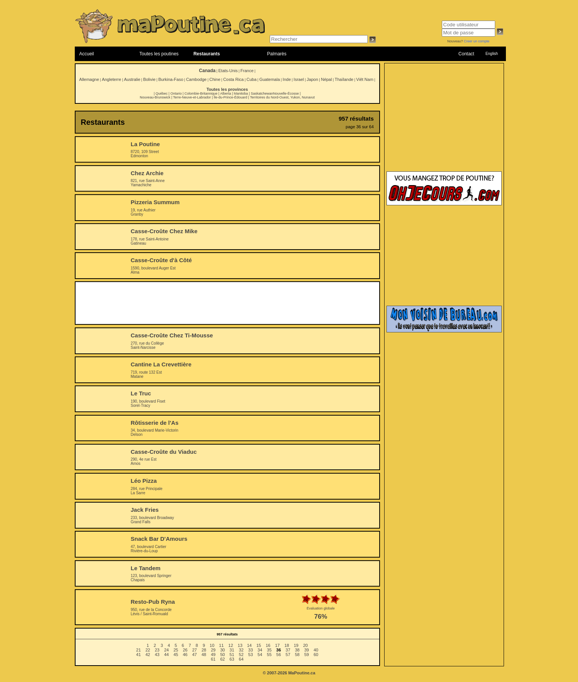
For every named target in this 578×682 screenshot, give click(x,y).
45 (176, 654)
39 (306, 650)
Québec (162, 93)
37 (288, 650)
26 (185, 650)
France (246, 70)
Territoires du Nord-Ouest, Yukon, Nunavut (282, 97)
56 (278, 654)
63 (232, 659)
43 (157, 654)
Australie (132, 79)
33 (250, 650)
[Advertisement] (227, 303)
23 (157, 650)
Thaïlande (344, 79)
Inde (287, 79)
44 (166, 654)
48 (203, 654)
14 (249, 645)
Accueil (86, 53)
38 (297, 650)
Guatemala (269, 79)
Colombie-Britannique (201, 93)
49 (213, 654)
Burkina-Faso (170, 79)
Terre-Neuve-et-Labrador (192, 97)
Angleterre (111, 79)
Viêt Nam (365, 79)
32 (241, 650)
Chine (215, 79)
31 (232, 650)
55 (269, 654)
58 (297, 654)
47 (194, 654)
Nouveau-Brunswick (155, 97)
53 (250, 654)
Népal (326, 79)
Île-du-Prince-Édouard (230, 97)
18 (286, 645)
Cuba (251, 79)
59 (306, 654)
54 (260, 654)
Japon (312, 79)
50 (222, 654)
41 (138, 654)
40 (316, 650)
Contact (466, 53)
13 (240, 645)
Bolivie (149, 79)
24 (166, 650)
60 (316, 654)
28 (203, 650)
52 (241, 654)
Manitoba (241, 93)
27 (194, 650)
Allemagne (89, 79)
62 (222, 659)
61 (213, 659)
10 (212, 645)
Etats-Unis (228, 70)
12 (231, 645)
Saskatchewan (262, 93)
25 (176, 650)
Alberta (225, 93)
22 (147, 650)
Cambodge (196, 79)
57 (288, 654)
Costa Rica (233, 79)
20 (305, 645)
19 (296, 645)
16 (268, 645)
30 (222, 650)
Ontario (176, 93)
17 (277, 645)
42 (147, 654)
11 (221, 645)
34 (260, 650)
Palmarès (277, 53)
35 (269, 650)
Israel (299, 79)
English (491, 54)
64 (241, 659)
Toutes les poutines (159, 53)
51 (232, 654)
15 (258, 645)
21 (138, 650)
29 (213, 650)
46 (185, 654)
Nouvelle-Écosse (286, 93)
